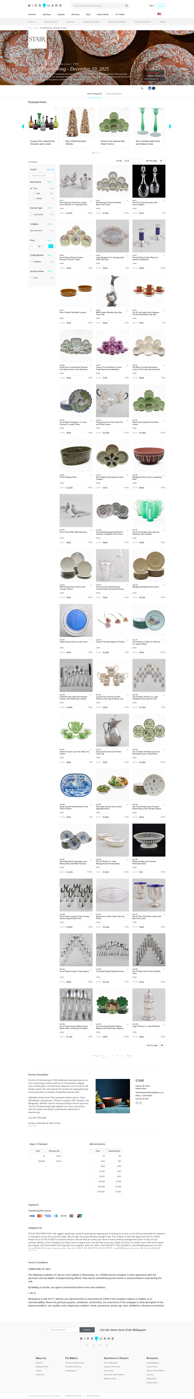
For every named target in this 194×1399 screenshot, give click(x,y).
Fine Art (31, 21)
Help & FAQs (151, 1378)
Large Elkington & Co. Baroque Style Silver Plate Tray (110, 258)
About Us (39, 1363)
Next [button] (170, 126)
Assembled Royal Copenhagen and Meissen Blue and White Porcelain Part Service (73, 862)
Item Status (35, 181)
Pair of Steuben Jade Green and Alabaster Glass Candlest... (148, 143)
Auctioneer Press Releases (114, 1374)
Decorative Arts (50, 21)
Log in (151, 6)
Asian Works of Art (143, 21)
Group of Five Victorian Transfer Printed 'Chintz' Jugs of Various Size (109, 698)
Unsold (43, 198)
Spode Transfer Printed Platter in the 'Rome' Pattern (74, 808)
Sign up (161, 5)
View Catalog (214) (151, 79)
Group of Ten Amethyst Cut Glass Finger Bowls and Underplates (109, 368)
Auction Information (114, 93)
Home (30, 28)
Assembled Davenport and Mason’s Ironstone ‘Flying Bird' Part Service (109, 533)
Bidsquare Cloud (110, 1378)
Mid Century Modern (117, 21)
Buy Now (46, 14)
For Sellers (120, 14)
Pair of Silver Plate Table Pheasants (73, 532)
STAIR (75, 64)
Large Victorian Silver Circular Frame (74, 642)
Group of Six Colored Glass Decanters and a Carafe (42, 142)
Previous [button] (23, 126)
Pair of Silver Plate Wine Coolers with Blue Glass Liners (146, 917)
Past (35, 28)
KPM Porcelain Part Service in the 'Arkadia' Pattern (72, 588)
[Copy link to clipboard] (142, 88)
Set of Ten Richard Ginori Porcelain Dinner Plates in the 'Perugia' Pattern (146, 808)
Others (163, 21)
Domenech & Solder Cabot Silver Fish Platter (110, 917)
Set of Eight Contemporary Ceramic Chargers (110, 478)
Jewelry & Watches (91, 21)
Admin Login (109, 1370)
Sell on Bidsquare (110, 1363)
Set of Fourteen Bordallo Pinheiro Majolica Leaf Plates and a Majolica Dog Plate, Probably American (109, 1027)
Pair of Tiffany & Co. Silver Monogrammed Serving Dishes (108, 862)
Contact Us (40, 1374)
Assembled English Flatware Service (110, 971)
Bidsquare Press (42, 1366)
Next (129, 1056)
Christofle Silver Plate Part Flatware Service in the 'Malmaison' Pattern (73, 698)
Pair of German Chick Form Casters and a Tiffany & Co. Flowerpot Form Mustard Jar (73, 204)
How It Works (103, 14)
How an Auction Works (155, 1370)
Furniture (70, 21)
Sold (43, 193)
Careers (38, 1370)
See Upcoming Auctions (74, 1363)
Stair (41, 278)
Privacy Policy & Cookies (73, 1396)
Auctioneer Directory (73, 1366)
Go (51, 246)
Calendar (61, 14)
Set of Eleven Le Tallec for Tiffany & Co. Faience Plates (146, 643)
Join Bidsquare (70, 1370)
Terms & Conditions (93, 1396)
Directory (75, 14)
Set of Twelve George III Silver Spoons (74, 971)
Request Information (112, 1366)
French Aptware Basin (68, 477)
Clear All (50, 169)
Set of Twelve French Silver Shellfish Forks (146, 972)
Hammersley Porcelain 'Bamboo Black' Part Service (108, 204)
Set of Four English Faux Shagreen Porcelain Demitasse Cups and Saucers (145, 313)
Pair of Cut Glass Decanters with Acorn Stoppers (144, 204)
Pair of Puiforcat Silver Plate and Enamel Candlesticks (145, 258)
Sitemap (149, 1374)
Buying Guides (151, 1382)
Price (32, 240)
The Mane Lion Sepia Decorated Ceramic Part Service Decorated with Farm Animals (146, 368)
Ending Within (37, 255)
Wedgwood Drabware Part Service (145, 587)
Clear (50, 182)
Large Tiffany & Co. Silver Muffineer (146, 1026)
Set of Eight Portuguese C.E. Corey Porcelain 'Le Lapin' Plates (73, 423)
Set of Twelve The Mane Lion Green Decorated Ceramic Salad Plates (146, 753)
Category (34, 224)
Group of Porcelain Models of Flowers (110, 642)
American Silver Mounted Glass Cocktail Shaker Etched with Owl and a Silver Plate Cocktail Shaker (110, 588)
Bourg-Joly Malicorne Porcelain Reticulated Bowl (144, 862)
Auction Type (36, 207)
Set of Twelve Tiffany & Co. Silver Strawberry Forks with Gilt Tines (145, 698)
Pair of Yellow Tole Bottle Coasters (73, 312)
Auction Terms (152, 1366)
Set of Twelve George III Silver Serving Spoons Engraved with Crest (74, 917)
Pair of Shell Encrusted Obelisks (76, 142)
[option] (43, 127)
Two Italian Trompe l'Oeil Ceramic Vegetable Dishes (109, 808)
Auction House (37, 271)
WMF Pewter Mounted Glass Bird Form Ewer (109, 313)
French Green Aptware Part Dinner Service (113, 142)
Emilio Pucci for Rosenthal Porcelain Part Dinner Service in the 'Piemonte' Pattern (74, 368)
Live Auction (41, 214)
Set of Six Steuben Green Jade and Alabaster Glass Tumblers (145, 533)
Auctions (32, 14)
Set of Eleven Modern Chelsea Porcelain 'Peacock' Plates (71, 258)
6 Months (41, 262)
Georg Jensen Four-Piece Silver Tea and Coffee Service (109, 423)
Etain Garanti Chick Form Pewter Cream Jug (108, 753)
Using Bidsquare (152, 1363)
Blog (88, 14)
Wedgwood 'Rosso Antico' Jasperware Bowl (147, 478)
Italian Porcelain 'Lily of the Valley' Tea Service (74, 753)
